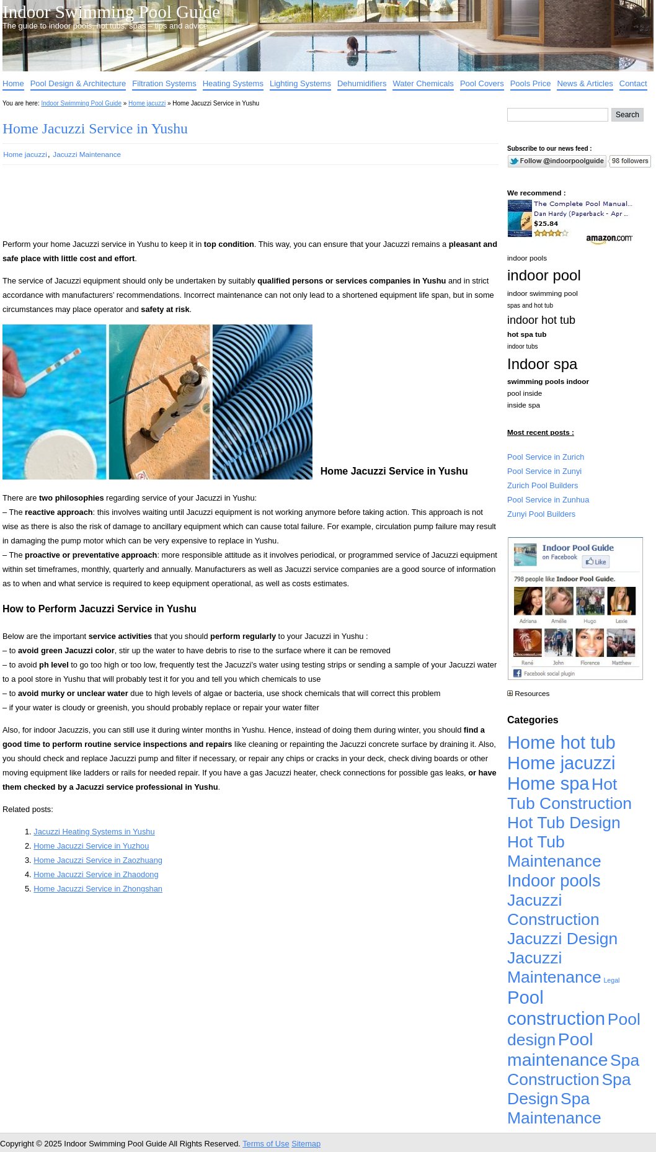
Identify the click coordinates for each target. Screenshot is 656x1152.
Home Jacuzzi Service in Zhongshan (97, 888)
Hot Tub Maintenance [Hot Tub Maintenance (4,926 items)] (554, 851)
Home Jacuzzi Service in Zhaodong (95, 874)
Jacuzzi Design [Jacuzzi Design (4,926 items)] (562, 938)
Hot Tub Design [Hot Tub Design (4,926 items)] (564, 822)
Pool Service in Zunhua (548, 499)
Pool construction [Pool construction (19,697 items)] (556, 1008)
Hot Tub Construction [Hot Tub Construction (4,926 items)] (569, 794)
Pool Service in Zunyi (544, 471)
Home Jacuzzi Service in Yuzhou (91, 846)
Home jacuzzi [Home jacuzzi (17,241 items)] (561, 763)
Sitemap (306, 1143)
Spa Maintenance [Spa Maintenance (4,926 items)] (554, 1108)
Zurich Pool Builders (542, 485)
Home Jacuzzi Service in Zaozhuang (97, 860)
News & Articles (585, 83)
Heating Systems (233, 83)
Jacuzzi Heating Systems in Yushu (93, 831)
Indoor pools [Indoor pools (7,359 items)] (554, 880)
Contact (633, 83)
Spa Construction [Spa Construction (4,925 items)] (573, 1070)
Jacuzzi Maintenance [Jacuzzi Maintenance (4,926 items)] (554, 967)
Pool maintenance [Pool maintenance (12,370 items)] (557, 1049)
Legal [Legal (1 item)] (611, 980)
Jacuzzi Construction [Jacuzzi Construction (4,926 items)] (553, 910)
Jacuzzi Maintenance (87, 154)
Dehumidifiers (361, 83)
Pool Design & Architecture (78, 83)
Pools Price (530, 83)
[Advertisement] (230, 207)
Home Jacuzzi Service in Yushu (95, 128)
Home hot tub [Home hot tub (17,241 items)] (561, 742)
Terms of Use (265, 1143)
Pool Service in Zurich (545, 457)
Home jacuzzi (147, 103)
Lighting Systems (300, 83)
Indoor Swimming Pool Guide (111, 12)
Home (13, 83)
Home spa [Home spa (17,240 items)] (548, 783)
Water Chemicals (422, 83)
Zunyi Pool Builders (541, 514)
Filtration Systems (164, 83)
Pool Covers (482, 83)
